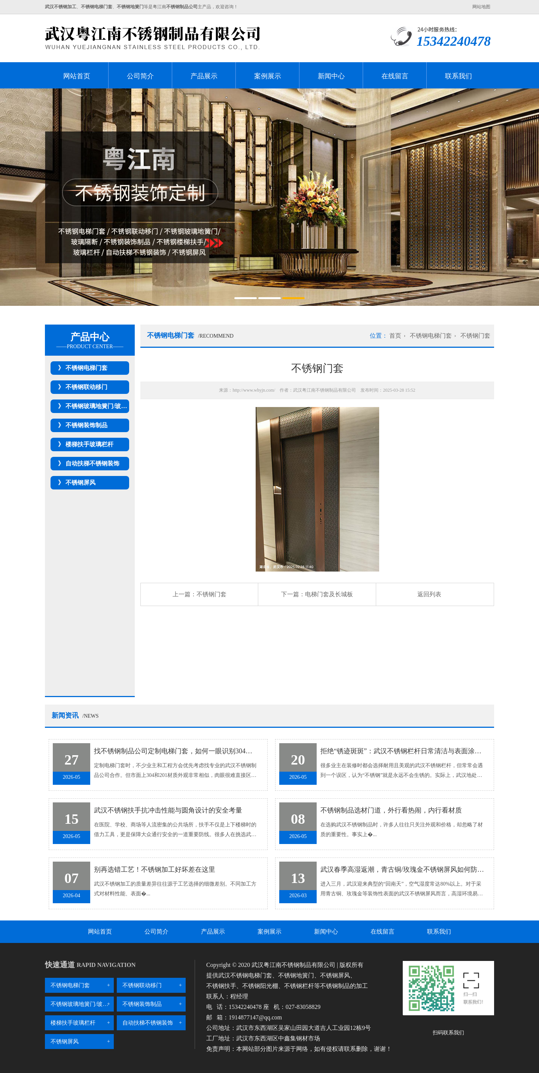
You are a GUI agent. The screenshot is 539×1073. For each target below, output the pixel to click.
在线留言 (394, 76)
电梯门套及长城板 (329, 594)
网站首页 (76, 76)
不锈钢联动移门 (86, 387)
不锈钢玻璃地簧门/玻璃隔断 (102, 406)
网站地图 (481, 6)
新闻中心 (331, 76)
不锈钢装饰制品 (86, 425)
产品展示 (204, 76)
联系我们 (458, 76)
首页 (395, 335)
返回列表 (429, 594)
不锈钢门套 (475, 335)
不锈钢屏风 (80, 482)
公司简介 (140, 76)
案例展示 (267, 76)
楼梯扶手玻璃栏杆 (89, 444)
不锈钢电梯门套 (86, 368)
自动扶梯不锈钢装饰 (92, 463)
